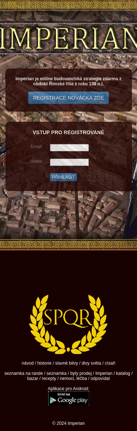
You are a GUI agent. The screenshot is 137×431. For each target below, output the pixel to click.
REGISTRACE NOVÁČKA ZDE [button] (68, 98)
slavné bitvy (66, 363)
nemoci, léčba (73, 378)
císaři (110, 363)
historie (44, 363)
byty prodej (81, 373)
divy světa (91, 363)
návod (28, 363)
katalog (123, 373)
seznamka (56, 373)
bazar (32, 378)
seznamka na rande (23, 373)
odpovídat (100, 378)
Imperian (104, 373)
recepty (49, 378)
